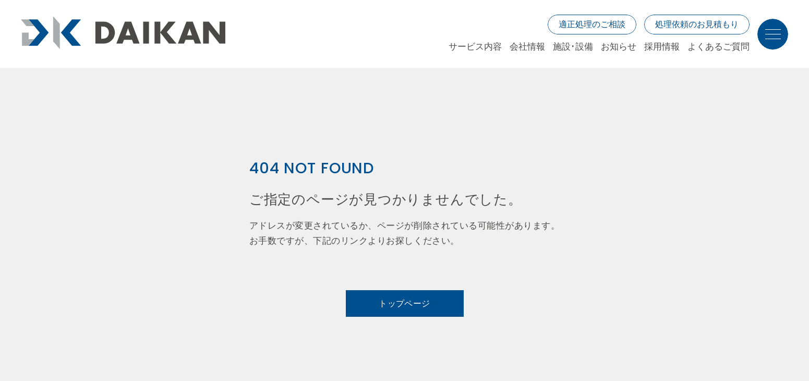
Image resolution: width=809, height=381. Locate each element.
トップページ (404, 303)
